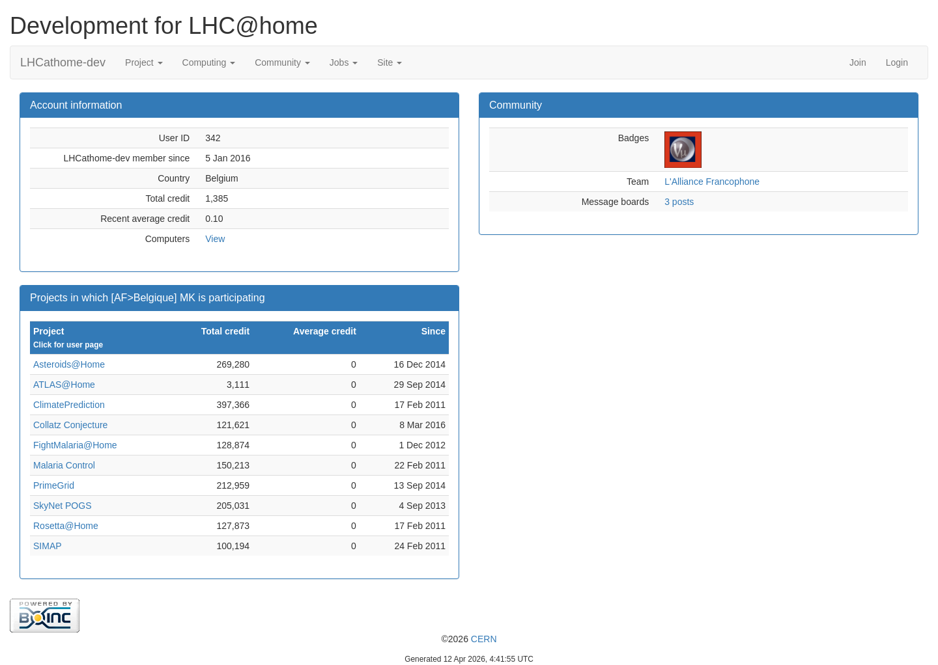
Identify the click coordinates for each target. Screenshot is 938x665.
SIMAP (47, 546)
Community (282, 62)
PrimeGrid (53, 485)
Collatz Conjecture (70, 425)
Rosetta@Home (65, 526)
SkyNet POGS (62, 505)
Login (897, 62)
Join (857, 62)
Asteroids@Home (69, 364)
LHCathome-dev (63, 62)
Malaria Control (64, 465)
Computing (209, 62)
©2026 (468, 639)
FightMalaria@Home (75, 445)
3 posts (679, 202)
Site (389, 62)
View (215, 239)
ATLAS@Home (64, 384)
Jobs (344, 62)
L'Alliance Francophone (712, 181)
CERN (484, 639)
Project (143, 62)
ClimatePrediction (69, 405)
